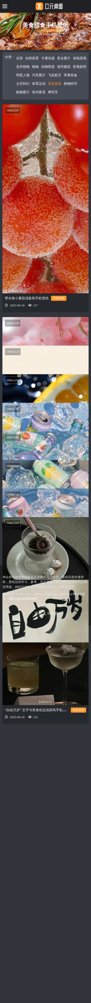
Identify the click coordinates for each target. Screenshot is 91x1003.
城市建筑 (64, 67)
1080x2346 (12, 528)
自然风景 (32, 58)
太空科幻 (23, 84)
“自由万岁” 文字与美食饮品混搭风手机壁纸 (37, 748)
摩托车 (53, 92)
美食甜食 (54, 84)
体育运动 (39, 84)
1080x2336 (12, 323)
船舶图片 (23, 92)
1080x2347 (12, 110)
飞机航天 (54, 75)
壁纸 (38, 613)
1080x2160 (12, 384)
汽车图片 (39, 75)
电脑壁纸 (54, 613)
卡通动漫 (48, 58)
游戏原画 (79, 58)
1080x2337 (12, 561)
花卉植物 (23, 67)
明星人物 (23, 75)
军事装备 (70, 75)
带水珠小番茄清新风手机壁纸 (27, 298)
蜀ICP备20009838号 (23, 599)
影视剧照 (79, 67)
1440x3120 (12, 353)
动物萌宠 (48, 67)
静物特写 (70, 84)
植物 (35, 67)
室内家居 (39, 92)
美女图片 (64, 58)
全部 (19, 58)
